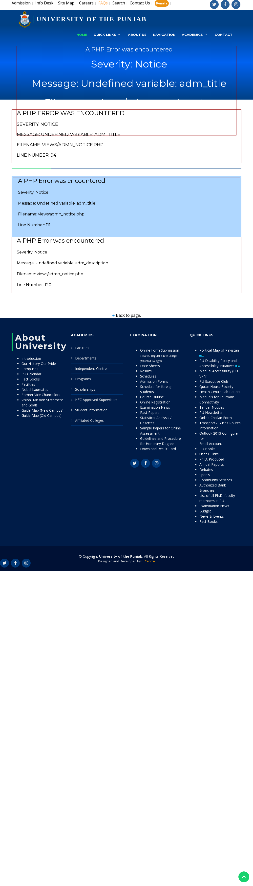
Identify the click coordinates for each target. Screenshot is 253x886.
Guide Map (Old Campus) (41, 415)
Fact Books (30, 379)
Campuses (29, 368)
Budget (205, 511)
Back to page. (128, 315)
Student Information (91, 410)
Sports (204, 474)
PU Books (207, 448)
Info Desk (44, 3)
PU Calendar (31, 374)
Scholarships (85, 389)
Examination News (155, 407)
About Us (137, 35)
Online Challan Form (215, 417)
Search (118, 3)
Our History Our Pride (38, 363)
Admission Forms (154, 381)
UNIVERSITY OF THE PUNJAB (92, 19)
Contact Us (140, 3)
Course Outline (152, 397)
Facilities (28, 384)
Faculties (82, 347)
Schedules (148, 376)
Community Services (215, 480)
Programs (83, 379)
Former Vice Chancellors (40, 394)
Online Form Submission (159, 355)
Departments (85, 358)
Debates (206, 469)
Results (146, 371)
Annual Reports (211, 464)
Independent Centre (91, 368)
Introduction (31, 358)
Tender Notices (211, 407)
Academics (192, 35)
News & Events (211, 516)
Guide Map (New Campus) (42, 410)
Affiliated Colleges (89, 420)
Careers (86, 3)
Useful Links (209, 454)
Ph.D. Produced (211, 459)
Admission (21, 3)
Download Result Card (158, 448)
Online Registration (155, 402)
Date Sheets (150, 365)
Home (82, 35)
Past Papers (149, 412)
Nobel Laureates (34, 389)
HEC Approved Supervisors (96, 399)
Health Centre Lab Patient (220, 391)
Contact (223, 35)
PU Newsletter (211, 412)
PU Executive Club (213, 381)
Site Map (66, 3)
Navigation (164, 35)
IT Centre (148, 561)
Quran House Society (216, 386)
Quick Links (105, 35)
